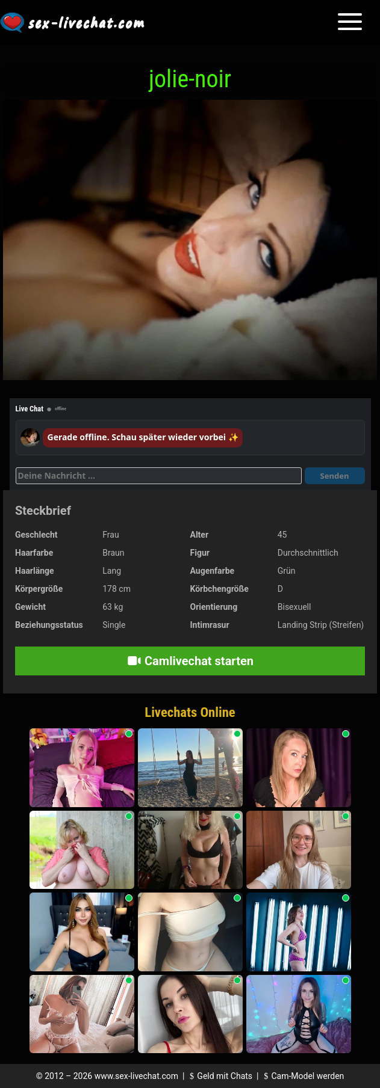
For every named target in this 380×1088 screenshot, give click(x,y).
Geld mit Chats (219, 1076)
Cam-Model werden (302, 1076)
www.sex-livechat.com (136, 1076)
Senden (334, 475)
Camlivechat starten (190, 661)
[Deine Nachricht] (159, 475)
